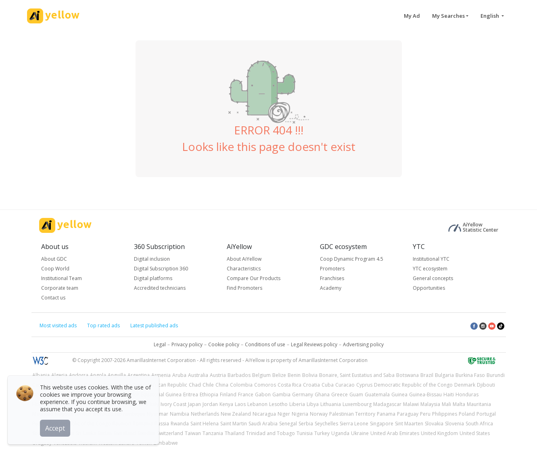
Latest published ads (154, 325)
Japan (194, 404)
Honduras (467, 394)
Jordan (210, 404)
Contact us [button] (53, 297)
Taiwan (193, 433)
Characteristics (244, 268)
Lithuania (330, 404)
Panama (386, 413)
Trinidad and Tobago (270, 433)
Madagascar (387, 404)
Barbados (239, 375)
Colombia (241, 384)
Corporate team (59, 288)
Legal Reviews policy (314, 344)
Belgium (261, 375)
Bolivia (310, 375)
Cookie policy (223, 344)
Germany (302, 394)
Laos (240, 404)
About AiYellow (244, 258)
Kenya (226, 404)
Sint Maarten (409, 423)
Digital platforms (153, 278)
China (221, 384)
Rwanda (180, 423)
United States (475, 433)
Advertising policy (363, 344)
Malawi (411, 404)
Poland (467, 413)
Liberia (297, 404)
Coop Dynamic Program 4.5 (351, 258)
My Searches (448, 15)
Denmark (464, 384)
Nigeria (300, 413)
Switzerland (170, 433)
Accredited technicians (160, 288)
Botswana (407, 375)
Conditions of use (265, 344)
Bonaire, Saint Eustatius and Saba (357, 375)
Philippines (444, 413)
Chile (208, 384)
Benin (294, 375)
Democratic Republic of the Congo (413, 384)
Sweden (146, 433)
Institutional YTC (431, 258)
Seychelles (326, 423)
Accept (55, 427)
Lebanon (257, 404)
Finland (228, 394)
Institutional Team (61, 278)
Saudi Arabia (263, 423)
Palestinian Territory (352, 413)
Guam (356, 394)
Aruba (179, 375)
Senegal (288, 423)
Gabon (263, 394)
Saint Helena (204, 423)
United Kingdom (439, 433)
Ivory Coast (173, 404)
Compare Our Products (253, 278)
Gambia (281, 394)
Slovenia (454, 423)
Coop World (55, 268)
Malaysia (430, 404)
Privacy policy (187, 344)
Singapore (381, 423)
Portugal (486, 413)
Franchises (332, 278)
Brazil (426, 375)
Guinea (399, 394)
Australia (198, 375)
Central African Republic (159, 384)
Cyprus (364, 384)
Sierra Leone (354, 423)
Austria (218, 375)
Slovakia (434, 423)
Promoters (332, 268)
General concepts (433, 278)
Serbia (306, 423)
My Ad (412, 15)
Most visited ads (58, 325)
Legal (160, 344)
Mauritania (479, 404)
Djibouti (486, 384)
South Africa (479, 423)
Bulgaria (444, 375)
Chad (195, 384)
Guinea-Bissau (425, 394)
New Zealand (236, 413)
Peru (425, 413)
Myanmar (157, 413)
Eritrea (190, 394)
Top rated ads (103, 325)
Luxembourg (357, 404)
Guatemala (377, 394)
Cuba (328, 384)
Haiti (448, 394)
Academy (330, 288)
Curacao (345, 384)
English (490, 15)
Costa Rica (289, 384)
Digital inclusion (152, 258)
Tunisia (305, 433)
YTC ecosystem (430, 268)
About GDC (54, 258)
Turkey (322, 433)
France (245, 394)
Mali (446, 404)
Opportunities (429, 288)
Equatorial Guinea (161, 394)
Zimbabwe (165, 442)
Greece (339, 394)
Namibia (179, 413)
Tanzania (213, 433)
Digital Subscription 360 (161, 268)
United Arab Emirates (394, 433)
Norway (319, 413)
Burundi (496, 375)
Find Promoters (244, 288)
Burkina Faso (470, 375)
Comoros (265, 384)
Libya (313, 404)
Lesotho (278, 404)
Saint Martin (233, 423)
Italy (154, 404)
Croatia (311, 384)
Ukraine (360, 433)
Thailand (234, 433)
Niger (284, 413)
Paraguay (407, 413)
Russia (162, 423)
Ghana (322, 394)
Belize (279, 375)
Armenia (161, 375)
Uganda (340, 433)
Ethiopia (209, 394)
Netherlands (205, 413)
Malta (459, 404)
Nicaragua (264, 413)
